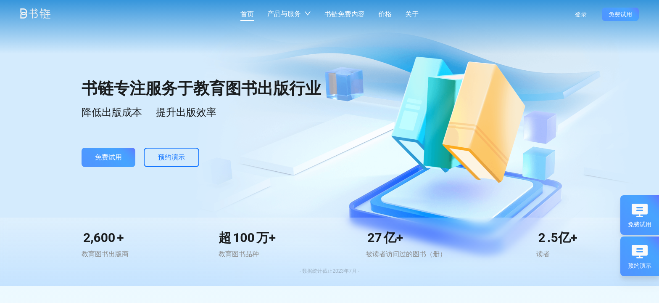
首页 (247, 14)
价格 (385, 14)
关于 (412, 14)
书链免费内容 (344, 14)
